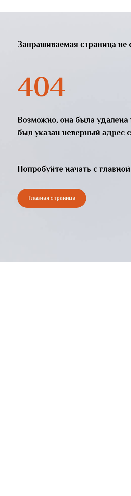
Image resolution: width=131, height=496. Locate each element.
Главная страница (51, 198)
